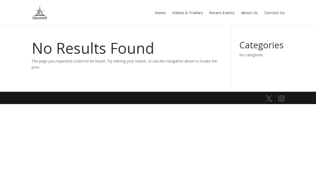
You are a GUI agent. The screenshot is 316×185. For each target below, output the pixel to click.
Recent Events (221, 13)
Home (160, 13)
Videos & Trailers (187, 13)
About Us (249, 13)
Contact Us (274, 13)
